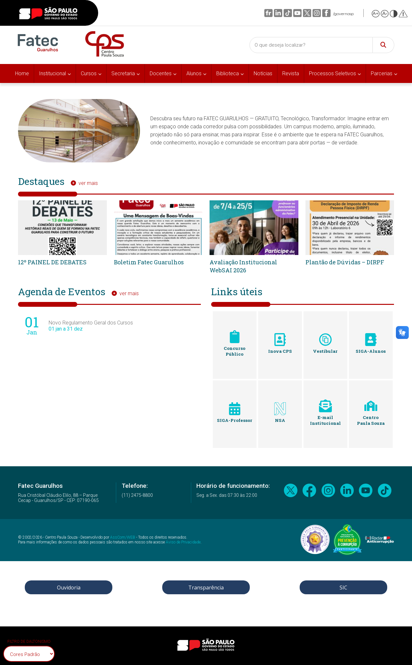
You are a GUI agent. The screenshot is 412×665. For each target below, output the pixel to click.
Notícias (263, 73)
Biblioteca (227, 73)
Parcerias (381, 73)
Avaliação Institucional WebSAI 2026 (244, 266)
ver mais (88, 183)
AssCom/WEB (122, 537)
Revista (290, 73)
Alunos (193, 73)
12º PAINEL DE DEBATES (52, 262)
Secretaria (123, 73)
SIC (343, 587)
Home (22, 73)
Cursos (89, 73)
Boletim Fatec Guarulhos (149, 262)
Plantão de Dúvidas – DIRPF (344, 262)
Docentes (161, 73)
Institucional (52, 73)
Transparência (206, 587)
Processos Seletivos (332, 73)
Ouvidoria (68, 587)
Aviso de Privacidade (183, 542)
